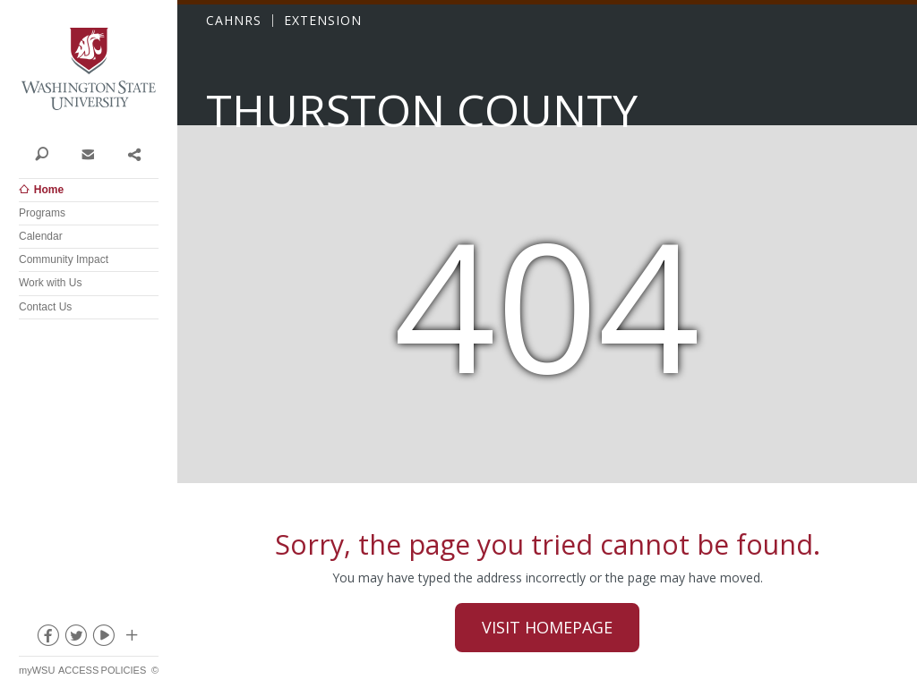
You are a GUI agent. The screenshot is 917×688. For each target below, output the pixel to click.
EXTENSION (323, 20)
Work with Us (50, 282)
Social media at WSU (130, 638)
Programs (42, 213)
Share (134, 153)
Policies (124, 670)
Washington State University (88, 69)
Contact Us (45, 307)
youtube (103, 638)
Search (41, 153)
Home (49, 189)
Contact (87, 153)
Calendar (41, 236)
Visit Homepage (547, 627)
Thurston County (422, 110)
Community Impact (63, 259)
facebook (47, 638)
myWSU (37, 670)
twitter (75, 638)
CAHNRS (233, 20)
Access (78, 670)
